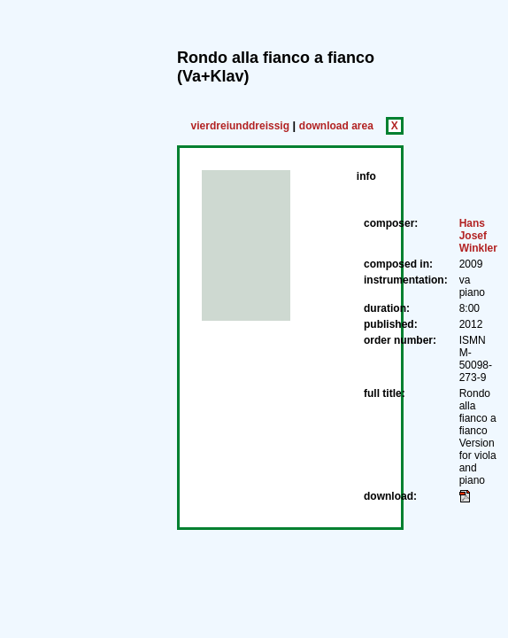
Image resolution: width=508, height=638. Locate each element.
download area (336, 126)
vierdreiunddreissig (240, 126)
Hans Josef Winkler (478, 235)
